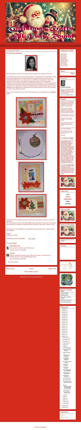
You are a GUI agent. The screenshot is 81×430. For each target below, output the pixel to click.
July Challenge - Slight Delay (67, 392)
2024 (64, 312)
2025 (64, 310)
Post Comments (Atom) (35, 277)
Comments (65, 417)
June (64, 394)
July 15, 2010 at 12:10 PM (18, 258)
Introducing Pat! (67, 379)
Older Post (52, 268)
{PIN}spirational (64, 295)
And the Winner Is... (66, 353)
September (66, 343)
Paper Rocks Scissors (66, 300)
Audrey (25, 73)
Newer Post (10, 268)
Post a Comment (13, 262)
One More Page (64, 293)
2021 (63, 317)
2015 (63, 327)
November (65, 339)
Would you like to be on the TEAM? (67, 240)
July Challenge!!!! (67, 347)
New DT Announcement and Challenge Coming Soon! (67, 387)
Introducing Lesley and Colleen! (66, 358)
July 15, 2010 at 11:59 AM (18, 250)
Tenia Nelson (13, 246)
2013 (63, 331)
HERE (29, 223)
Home (31, 268)
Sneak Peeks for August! (67, 350)
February (65, 401)
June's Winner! (66, 390)
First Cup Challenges (66, 302)
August (65, 344)
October (65, 341)
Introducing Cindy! (65, 365)
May (64, 396)
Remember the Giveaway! (66, 355)
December (65, 337)
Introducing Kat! (67, 378)
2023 (64, 314)
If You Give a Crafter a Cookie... (66, 298)
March (65, 400)
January (65, 403)
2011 (63, 334)
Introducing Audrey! (65, 367)
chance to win (50, 224)
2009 (64, 405)
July (64, 346)
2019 (63, 321)
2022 (64, 315)
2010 (64, 336)
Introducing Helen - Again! (67, 362)
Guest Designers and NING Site (67, 370)
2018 (63, 322)
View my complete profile (67, 94)
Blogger (44, 427)
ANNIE (68, 201)
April (64, 398)
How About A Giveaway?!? (66, 373)
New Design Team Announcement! (67, 382)
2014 (63, 329)
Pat (11, 253)
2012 (63, 332)
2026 (64, 309)
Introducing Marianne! (66, 376)
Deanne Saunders (66, 87)
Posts (64, 415)
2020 (64, 319)
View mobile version (31, 271)
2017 (63, 324)
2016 (63, 326)
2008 (64, 407)
